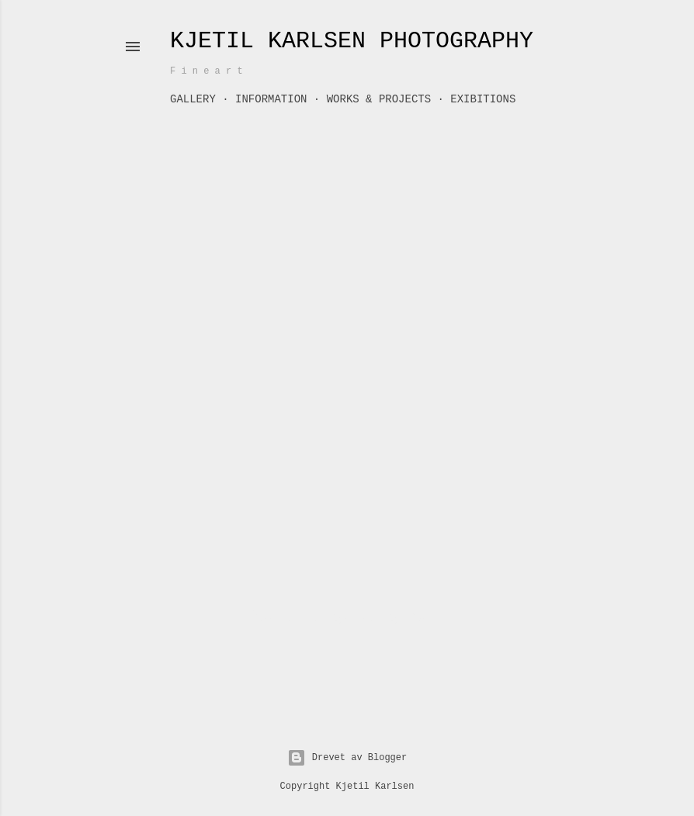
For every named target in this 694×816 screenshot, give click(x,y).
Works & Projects (379, 99)
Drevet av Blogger (347, 758)
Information (271, 99)
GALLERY (193, 99)
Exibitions (482, 99)
